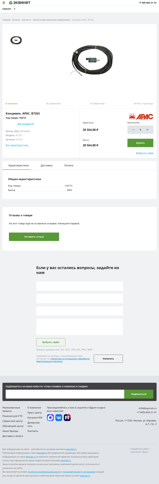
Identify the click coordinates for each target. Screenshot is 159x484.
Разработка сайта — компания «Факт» (141, 450)
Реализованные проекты (11, 409)
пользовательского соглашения (79, 471)
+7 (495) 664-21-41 (147, 412)
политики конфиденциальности (44, 471)
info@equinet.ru (148, 408)
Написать (108, 358)
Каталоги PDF (35, 417)
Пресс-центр (35, 412)
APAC (16, 131)
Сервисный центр (12, 420)
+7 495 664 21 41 (148, 2)
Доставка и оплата (12, 435)
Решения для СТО (12, 415)
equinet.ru (71, 449)
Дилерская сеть (34, 424)
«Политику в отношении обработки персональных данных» (63, 360)
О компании (34, 407)
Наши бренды (10, 430)
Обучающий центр (12, 425)
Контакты (33, 430)
